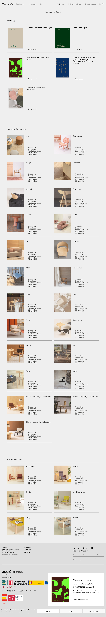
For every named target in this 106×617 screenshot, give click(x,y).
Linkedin (27, 551)
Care (41, 4)
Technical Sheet (36, 155)
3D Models (34, 158)
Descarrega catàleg (80, 600)
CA (101, 4)
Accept (48, 611)
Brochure (33, 153)
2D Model (33, 486)
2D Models (34, 156)
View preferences (93, 611)
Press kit (33, 177)
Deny (70, 611)
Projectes (60, 4)
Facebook (27, 547)
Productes (20, 4)
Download (33, 49)
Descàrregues (90, 4)
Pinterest (27, 552)
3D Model (33, 488)
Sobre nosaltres (74, 4)
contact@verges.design (10, 554)
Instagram (27, 549)
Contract (32, 4)
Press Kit (33, 151)
